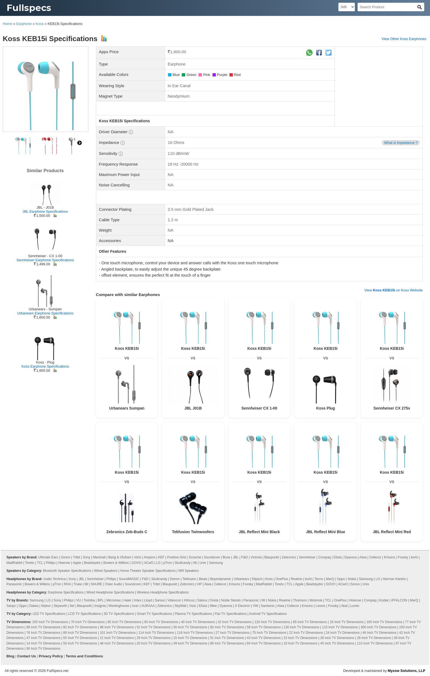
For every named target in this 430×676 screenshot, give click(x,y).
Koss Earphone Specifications (45, 366)
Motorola (316, 600)
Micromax (113, 600)
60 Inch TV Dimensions (161, 622)
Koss (40, 24)
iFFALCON (399, 600)
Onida (214, 600)
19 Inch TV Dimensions (301, 643)
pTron (167, 563)
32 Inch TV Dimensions (235, 622)
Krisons (389, 557)
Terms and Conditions (84, 656)
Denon (175, 579)
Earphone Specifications (66, 592)
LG (158, 563)
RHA (67, 584)
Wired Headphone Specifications (110, 592)
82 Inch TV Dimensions (80, 627)
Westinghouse (119, 606)
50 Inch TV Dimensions (80, 643)
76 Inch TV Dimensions (43, 633)
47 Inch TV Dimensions (43, 638)
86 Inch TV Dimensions (43, 627)
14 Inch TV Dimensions (43, 643)
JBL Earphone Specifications (45, 211)
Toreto (29, 563)
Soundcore (212, 557)
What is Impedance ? (400, 143)
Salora (202, 600)
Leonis (320, 606)
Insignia (100, 606)
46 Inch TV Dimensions (380, 633)
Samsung (216, 563)
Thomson (300, 600)
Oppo (341, 579)
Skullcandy (183, 563)
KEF (161, 557)
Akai (344, 606)
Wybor (46, 606)
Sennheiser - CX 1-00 (45, 256)
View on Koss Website (393, 290)
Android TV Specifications (268, 614)
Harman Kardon (394, 579)
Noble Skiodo (231, 600)
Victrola (256, 557)
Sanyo (11, 606)
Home (7, 24)
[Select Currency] (346, 7)
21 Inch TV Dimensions (117, 638)
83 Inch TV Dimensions (227, 627)
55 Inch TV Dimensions (80, 638)
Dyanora (350, 557)
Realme (296, 579)
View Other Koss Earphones (403, 39)
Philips (50, 563)
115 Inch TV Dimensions (340, 627)
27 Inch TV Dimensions (233, 633)
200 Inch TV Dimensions (50, 622)
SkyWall (180, 606)
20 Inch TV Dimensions (154, 643)
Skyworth (60, 606)
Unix (203, 563)
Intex (137, 600)
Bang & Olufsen (119, 557)
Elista (337, 557)
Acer (135, 606)
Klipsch (257, 579)
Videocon (174, 600)
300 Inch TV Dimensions (379, 627)
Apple (77, 563)
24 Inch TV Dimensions (343, 633)
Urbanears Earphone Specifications (45, 313)
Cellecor (375, 557)
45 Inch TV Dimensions (337, 643)
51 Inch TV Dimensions (227, 638)
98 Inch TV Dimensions (117, 627)
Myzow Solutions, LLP (406, 671)
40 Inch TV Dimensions (198, 622)
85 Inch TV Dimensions (310, 622)
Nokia (352, 579)
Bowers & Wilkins (116, 563)
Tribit (76, 557)
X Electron (242, 606)
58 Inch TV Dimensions (264, 627)
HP (199, 584)
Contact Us (26, 656)
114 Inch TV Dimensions (156, 633)
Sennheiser (307, 557)
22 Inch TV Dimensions (306, 633)
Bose (226, 557)
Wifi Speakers (189, 571)
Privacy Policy (51, 656)
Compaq (324, 557)
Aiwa (362, 557)
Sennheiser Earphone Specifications (45, 260)
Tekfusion (189, 579)
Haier (127, 600)
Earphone (24, 24)
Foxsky (403, 557)
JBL (235, 557)
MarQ (330, 579)
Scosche (195, 557)
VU (78, 600)
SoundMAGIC (129, 579)
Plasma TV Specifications (193, 614)
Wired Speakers (105, 571)
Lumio (354, 606)
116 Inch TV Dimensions (195, 633)
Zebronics (289, 557)
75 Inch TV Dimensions (269, 633)
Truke (77, 584)
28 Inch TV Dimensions (374, 638)
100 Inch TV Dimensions (384, 622)
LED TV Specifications (49, 614)
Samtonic (268, 606)
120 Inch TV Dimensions (272, 622)
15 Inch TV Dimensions (190, 638)
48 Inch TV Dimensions (117, 643)
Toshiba (89, 600)
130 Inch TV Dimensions (301, 627)
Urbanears (241, 579)
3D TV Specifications (119, 614)
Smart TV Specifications (154, 614)
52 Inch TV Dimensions (154, 627)
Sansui (160, 600)
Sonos (65, 557)
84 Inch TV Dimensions (264, 643)
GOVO (136, 563)
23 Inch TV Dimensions (301, 638)
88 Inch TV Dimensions (227, 643)
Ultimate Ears (48, 557)
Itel (72, 606)
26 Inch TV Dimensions (337, 638)
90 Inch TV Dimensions (43, 649)
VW (255, 606)
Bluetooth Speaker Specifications (67, 571)
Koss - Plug (45, 362)
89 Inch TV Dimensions (80, 633)
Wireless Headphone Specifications (163, 592)
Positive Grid (176, 557)
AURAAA (148, 606)
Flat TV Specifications (231, 614)
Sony (86, 557)
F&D (244, 557)
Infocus (189, 600)
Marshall (99, 557)
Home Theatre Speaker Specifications (148, 571)
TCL (40, 563)
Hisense (64, 563)
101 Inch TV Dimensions (118, 633)
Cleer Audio (113, 584)
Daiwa (33, 606)
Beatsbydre (92, 563)
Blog (11, 656)
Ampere (149, 557)
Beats (203, 579)
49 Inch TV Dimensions (190, 643)
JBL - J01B (45, 207)
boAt (414, 557)
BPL (101, 600)
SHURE (96, 584)
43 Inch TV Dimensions (264, 638)
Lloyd (148, 600)
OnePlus (281, 579)
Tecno (318, 579)
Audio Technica (54, 579)
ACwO (149, 563)
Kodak (384, 600)
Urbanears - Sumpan (45, 309)
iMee (213, 606)
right (79, 142)
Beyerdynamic (220, 579)
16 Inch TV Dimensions (347, 622)
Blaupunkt (271, 557)
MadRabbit (14, 563)
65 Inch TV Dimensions (125, 622)
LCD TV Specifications (84, 614)
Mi (195, 563)
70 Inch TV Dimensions (88, 622)
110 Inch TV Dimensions (375, 643)
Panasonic (14, 584)
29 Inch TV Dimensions (154, 638)
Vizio (137, 557)
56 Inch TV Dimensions (190, 627)
